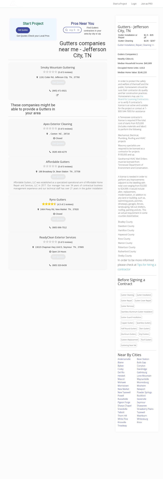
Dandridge (142, 369)
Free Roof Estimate (40, 464)
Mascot (121, 379)
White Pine (123, 418)
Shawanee (142, 405)
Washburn (142, 415)
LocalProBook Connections (119, 464)
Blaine (121, 362)
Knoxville (122, 422)
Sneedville (122, 409)
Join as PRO (147, 4)
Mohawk (122, 382)
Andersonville (124, 359)
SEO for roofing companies (119, 467)
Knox (139, 422)
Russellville (123, 399)
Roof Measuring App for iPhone (79, 464)
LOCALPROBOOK (27, 3)
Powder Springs (144, 392)
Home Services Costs (41, 453)
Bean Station (143, 359)
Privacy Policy (113, 457)
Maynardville (143, 379)
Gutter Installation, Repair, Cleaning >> (136, 45)
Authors (111, 460)
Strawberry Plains (145, 409)
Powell (121, 395)
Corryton (141, 365)
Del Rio (121, 372)
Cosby (121, 369)
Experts (69, 457)
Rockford (141, 395)
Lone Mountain (144, 375)
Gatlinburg (142, 372)
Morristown (123, 385)
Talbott (121, 412)
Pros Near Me (38, 457)
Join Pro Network (73, 453)
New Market (123, 389)
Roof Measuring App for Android (79, 467)
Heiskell (121, 375)
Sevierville (141, 399)
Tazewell (141, 412)
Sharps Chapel (125, 405)
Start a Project (120, 4)
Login (134, 4)
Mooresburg (143, 382)
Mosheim (141, 385)
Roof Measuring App (74, 460)
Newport (141, 389)
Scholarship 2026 (115, 453)
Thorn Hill (122, 415)
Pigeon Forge (124, 402)
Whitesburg (142, 418)
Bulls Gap (141, 362)
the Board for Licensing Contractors (133, 98)
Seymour (141, 402)
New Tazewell (124, 392)
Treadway (122, 425)
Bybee (121, 365)
